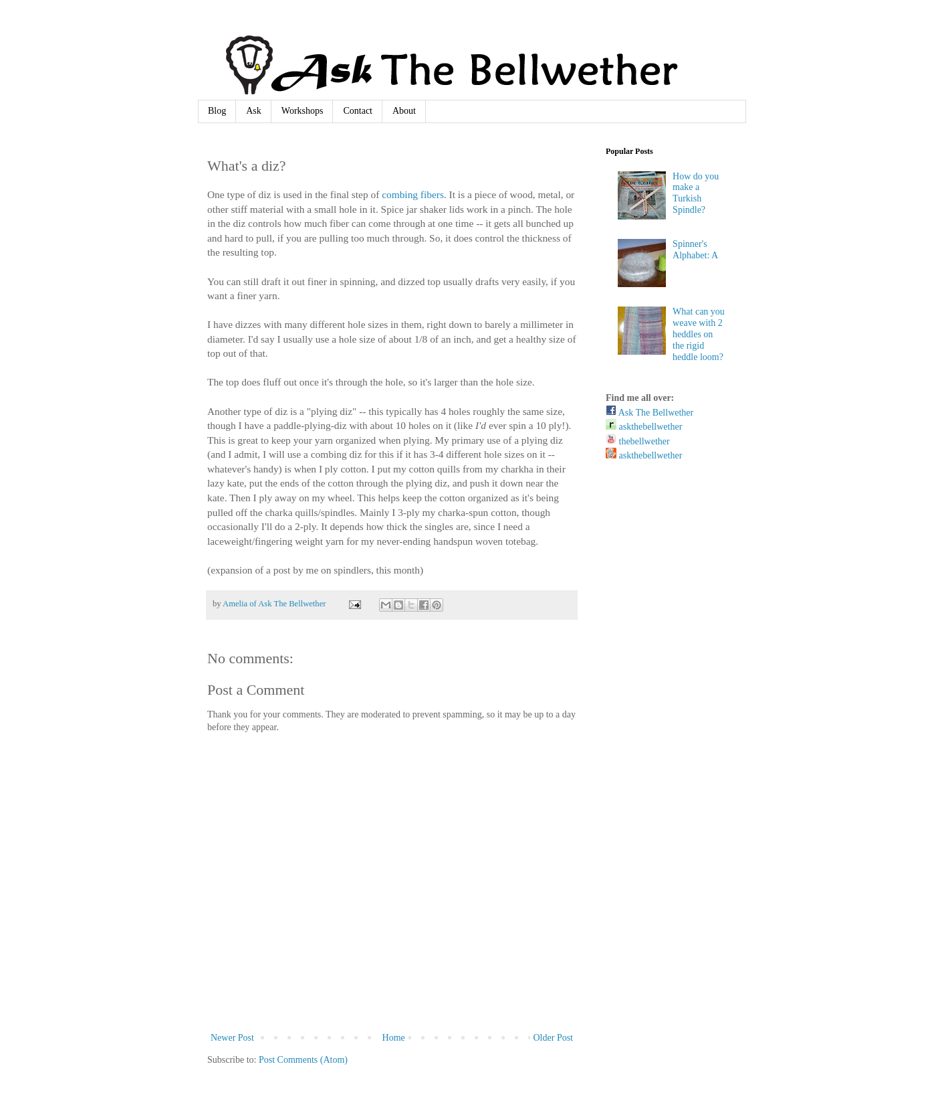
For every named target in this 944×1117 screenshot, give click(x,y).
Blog (217, 111)
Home (393, 1038)
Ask (253, 111)
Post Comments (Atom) (303, 1060)
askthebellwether (644, 427)
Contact (357, 111)
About (404, 111)
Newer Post (232, 1038)
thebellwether (638, 441)
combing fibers (413, 194)
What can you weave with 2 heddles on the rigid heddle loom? (699, 334)
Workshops (302, 111)
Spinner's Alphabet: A (695, 249)
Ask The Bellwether (649, 413)
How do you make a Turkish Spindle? (696, 193)
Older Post (554, 1038)
